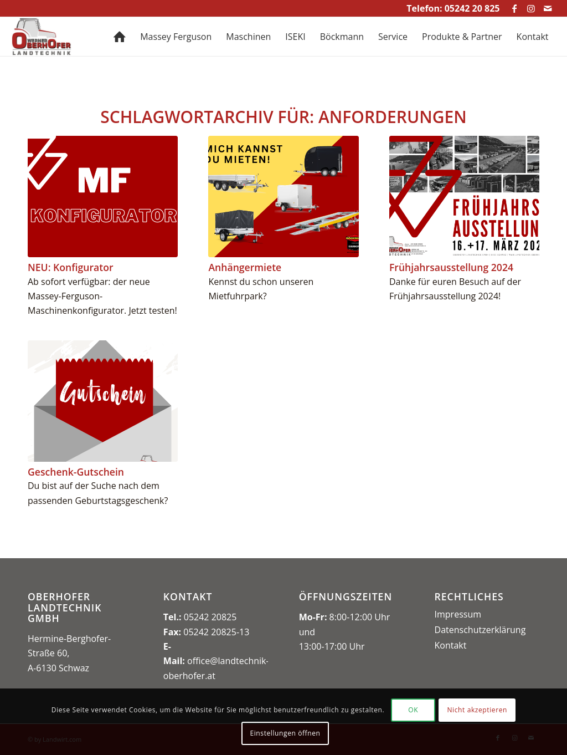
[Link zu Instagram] (531, 8)
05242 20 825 (472, 8)
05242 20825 (210, 617)
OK (413, 710)
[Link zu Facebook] (514, 8)
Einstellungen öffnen (285, 733)
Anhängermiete (244, 267)
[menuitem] (119, 36)
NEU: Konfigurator (71, 267)
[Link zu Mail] (547, 8)
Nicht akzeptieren (477, 710)
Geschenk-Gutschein (76, 471)
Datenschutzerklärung (480, 630)
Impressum (458, 614)
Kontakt (451, 645)
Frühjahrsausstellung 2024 (451, 267)
